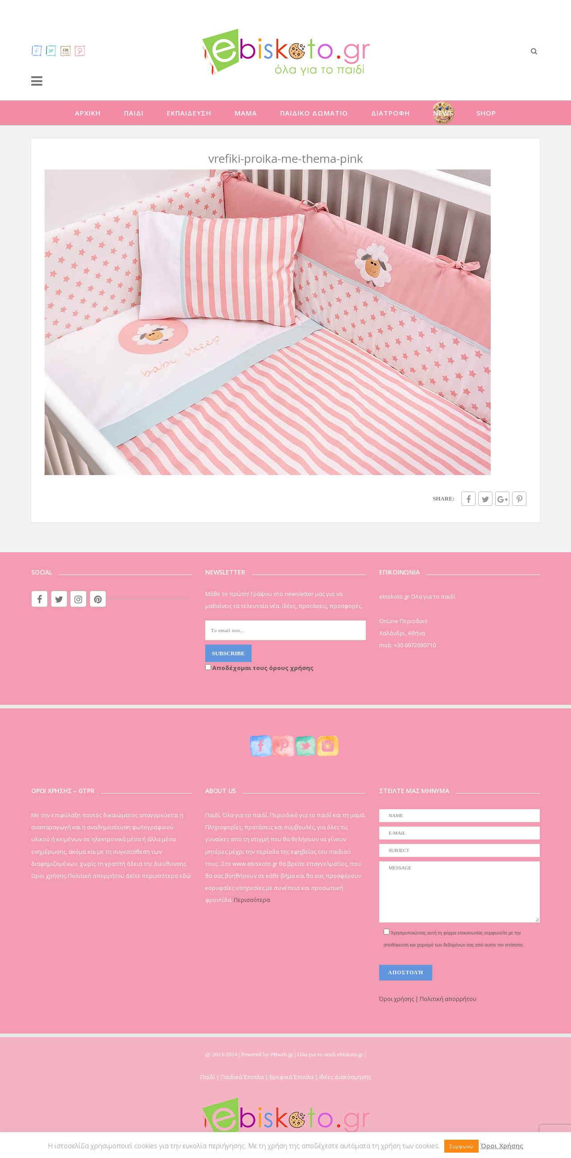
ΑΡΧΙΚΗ (88, 112)
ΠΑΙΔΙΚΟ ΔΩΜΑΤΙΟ (314, 112)
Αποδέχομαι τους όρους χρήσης (259, 668)
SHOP (486, 112)
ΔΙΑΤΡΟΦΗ (390, 112)
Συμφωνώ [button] (461, 1146)
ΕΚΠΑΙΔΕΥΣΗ (189, 112)
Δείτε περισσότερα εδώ (158, 876)
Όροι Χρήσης (501, 1145)
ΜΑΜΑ (246, 112)
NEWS (443, 112)
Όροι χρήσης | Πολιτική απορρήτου (427, 999)
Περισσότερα (252, 900)
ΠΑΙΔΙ (134, 112)
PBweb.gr (282, 1054)
